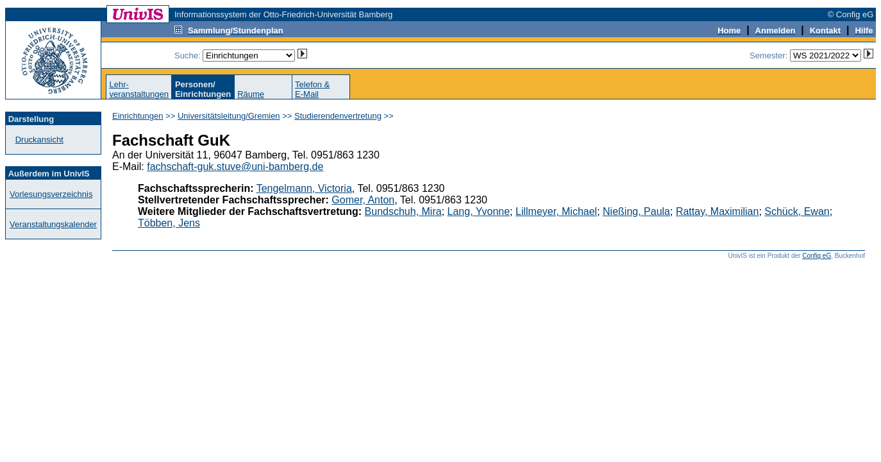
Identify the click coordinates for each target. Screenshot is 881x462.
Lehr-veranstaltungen (139, 89)
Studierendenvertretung (338, 116)
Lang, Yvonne (479, 211)
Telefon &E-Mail (312, 89)
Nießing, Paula (636, 211)
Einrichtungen (138, 116)
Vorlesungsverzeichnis (51, 194)
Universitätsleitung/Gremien (229, 116)
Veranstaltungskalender (53, 224)
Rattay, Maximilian (717, 211)
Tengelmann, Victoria (304, 188)
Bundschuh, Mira (403, 211)
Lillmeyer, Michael (556, 211)
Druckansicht (39, 139)
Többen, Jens (169, 223)
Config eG (816, 255)
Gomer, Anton (362, 199)
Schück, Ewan (796, 211)
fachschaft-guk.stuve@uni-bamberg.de (235, 166)
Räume (250, 94)
